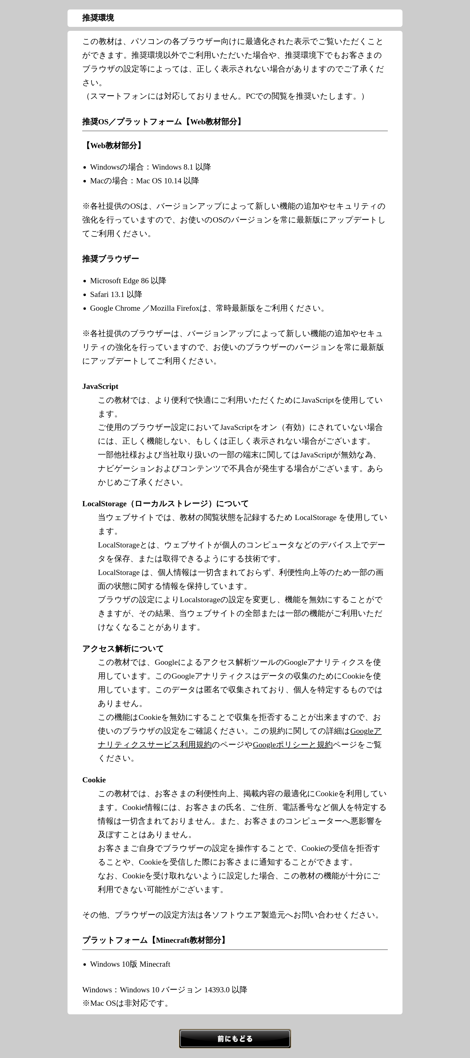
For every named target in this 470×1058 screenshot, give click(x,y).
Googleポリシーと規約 (292, 744)
